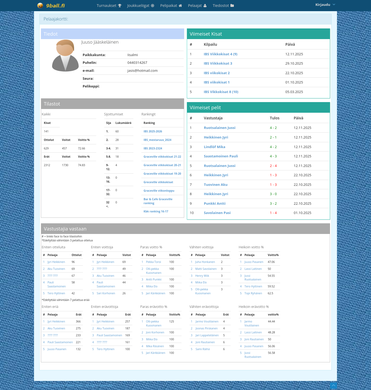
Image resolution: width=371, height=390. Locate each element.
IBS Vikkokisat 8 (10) (221, 91)
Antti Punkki (153, 279)
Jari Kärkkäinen (155, 293)
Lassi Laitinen (253, 269)
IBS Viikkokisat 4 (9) (221, 54)
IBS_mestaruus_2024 (157, 140)
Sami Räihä (203, 349)
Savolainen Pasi (217, 212)
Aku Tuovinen (56, 269)
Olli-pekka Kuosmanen (153, 271)
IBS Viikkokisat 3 (218, 63)
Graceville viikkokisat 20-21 (162, 165)
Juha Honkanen (205, 262)
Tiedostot (223, 5)
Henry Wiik (202, 276)
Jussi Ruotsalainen (252, 278)
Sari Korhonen (106, 293)
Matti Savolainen (206, 269)
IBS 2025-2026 (153, 131)
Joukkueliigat (141, 5)
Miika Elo (151, 286)
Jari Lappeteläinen (207, 335)
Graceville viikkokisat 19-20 (162, 173)
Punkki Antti (215, 203)
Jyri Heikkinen (56, 262)
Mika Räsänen (155, 346)
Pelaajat (198, 5)
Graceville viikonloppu (159, 190)
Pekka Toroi (153, 262)
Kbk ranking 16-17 (156, 211)
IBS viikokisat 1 (217, 82)
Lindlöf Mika (214, 146)
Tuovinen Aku (215, 184)
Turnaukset (109, 5)
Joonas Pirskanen (207, 328)
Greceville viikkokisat (158, 182)
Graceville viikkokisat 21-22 (162, 156)
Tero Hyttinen (56, 293)
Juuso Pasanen (253, 262)
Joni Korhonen (155, 332)
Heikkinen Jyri (216, 137)
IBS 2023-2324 (153, 148)
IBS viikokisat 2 (217, 72)
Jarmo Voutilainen (207, 321)
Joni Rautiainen (205, 342)
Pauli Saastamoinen (57, 284)
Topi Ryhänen (253, 293)
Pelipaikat (171, 5)
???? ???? (53, 276)
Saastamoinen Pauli (221, 156)
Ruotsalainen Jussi (219, 127)
